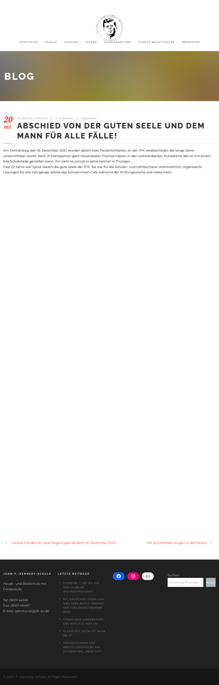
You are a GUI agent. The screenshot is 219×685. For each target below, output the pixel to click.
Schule (51, 42)
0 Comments (64, 118)
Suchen (173, 575)
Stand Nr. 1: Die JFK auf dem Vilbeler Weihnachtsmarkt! (81, 587)
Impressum (191, 42)
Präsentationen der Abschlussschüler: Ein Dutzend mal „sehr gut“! (82, 647)
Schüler (71, 42)
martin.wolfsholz (35, 118)
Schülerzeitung (117, 42)
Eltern (91, 42)
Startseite (29, 42)
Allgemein (88, 118)
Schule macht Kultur (157, 42)
